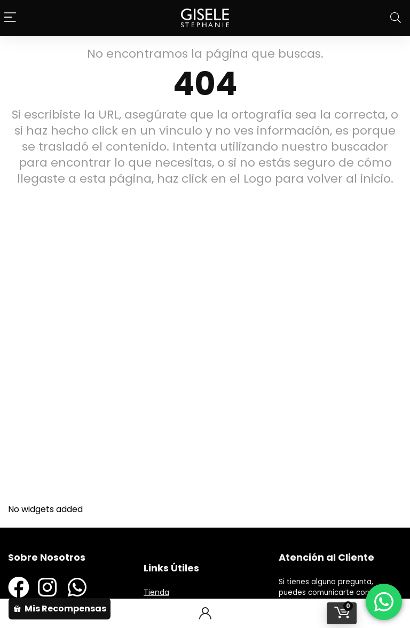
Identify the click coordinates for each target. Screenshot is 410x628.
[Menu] (10, 17)
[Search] (395, 17)
